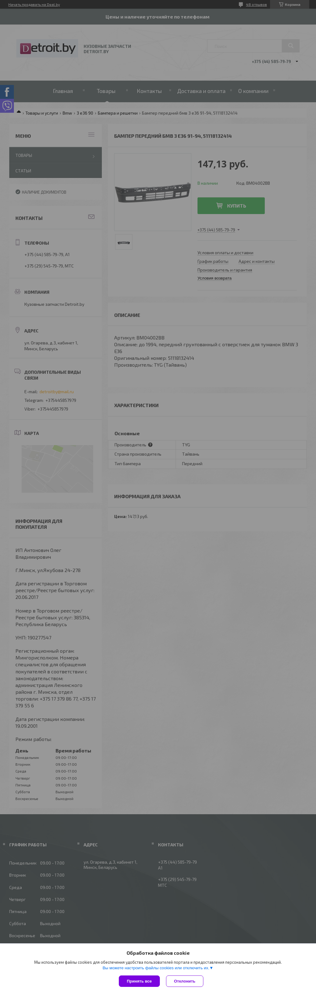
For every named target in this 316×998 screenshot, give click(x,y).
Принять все (139, 981)
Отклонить (184, 981)
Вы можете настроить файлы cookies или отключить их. (155, 968)
